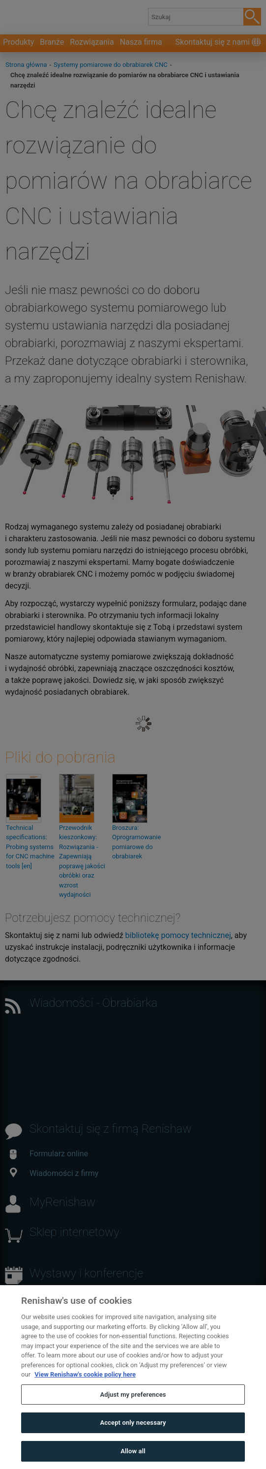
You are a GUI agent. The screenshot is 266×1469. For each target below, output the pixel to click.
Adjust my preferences (133, 1414)
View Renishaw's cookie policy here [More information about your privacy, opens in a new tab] (85, 1394)
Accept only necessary (133, 1442)
